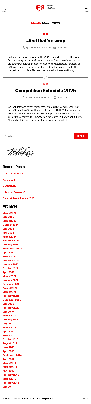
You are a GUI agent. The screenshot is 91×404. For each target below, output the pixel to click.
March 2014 (9, 363)
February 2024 (11, 240)
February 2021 (11, 296)
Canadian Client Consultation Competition (32, 398)
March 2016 (9, 335)
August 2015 (10, 343)
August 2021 (10, 288)
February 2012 (11, 382)
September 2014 (12, 355)
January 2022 (10, 280)
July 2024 (8, 228)
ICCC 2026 (9, 179)
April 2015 (8, 351)
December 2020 (12, 299)
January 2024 (11, 244)
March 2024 (9, 236)
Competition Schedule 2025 (45, 90)
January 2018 (10, 319)
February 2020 (11, 307)
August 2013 (10, 367)
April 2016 (8, 331)
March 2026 (9, 213)
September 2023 (12, 248)
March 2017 (9, 327)
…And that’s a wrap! (45, 41)
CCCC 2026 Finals (13, 173)
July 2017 (8, 323)
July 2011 (8, 386)
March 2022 (9, 276)
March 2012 (9, 378)
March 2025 (9, 221)
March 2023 (9, 256)
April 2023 (9, 252)
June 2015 (9, 347)
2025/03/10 (62, 97)
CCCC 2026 (9, 185)
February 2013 (11, 374)
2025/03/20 (62, 47)
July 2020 (8, 303)
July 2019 (8, 311)
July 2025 (8, 217)
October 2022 (10, 268)
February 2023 (11, 260)
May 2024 (8, 232)
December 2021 (12, 284)
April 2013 (8, 371)
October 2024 (10, 224)
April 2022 (8, 272)
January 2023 (11, 264)
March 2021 (9, 292)
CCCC (45, 34)
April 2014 (8, 359)
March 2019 (9, 315)
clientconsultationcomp (40, 47)
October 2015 (10, 339)
